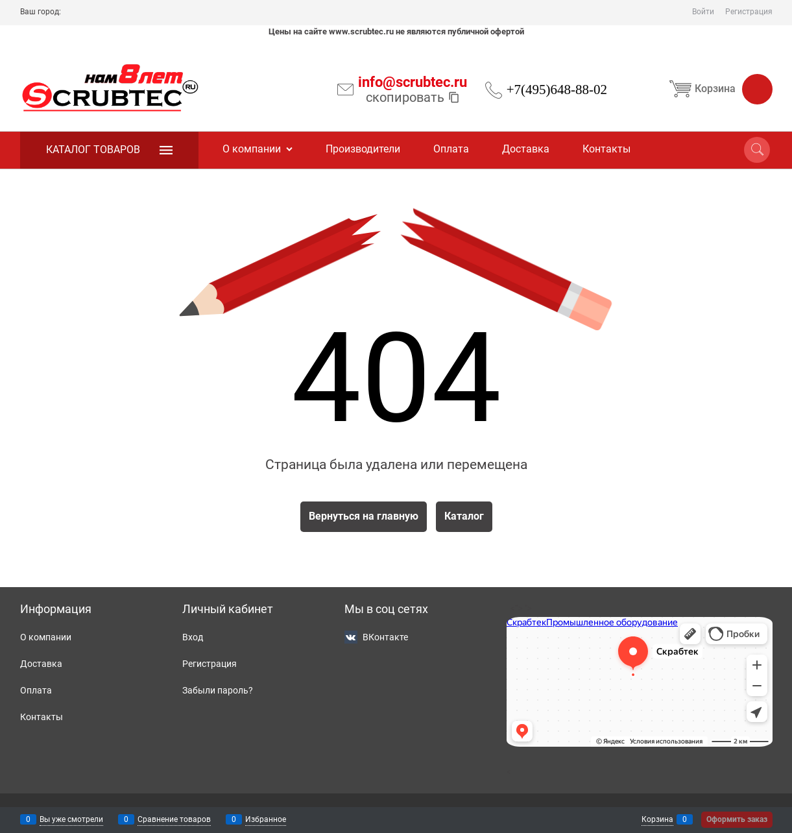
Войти (703, 11)
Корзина (718, 88)
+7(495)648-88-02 (557, 89)
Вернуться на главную (363, 516)
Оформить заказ (736, 819)
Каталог (464, 516)
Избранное (265, 819)
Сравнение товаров (174, 819)
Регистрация (749, 11)
